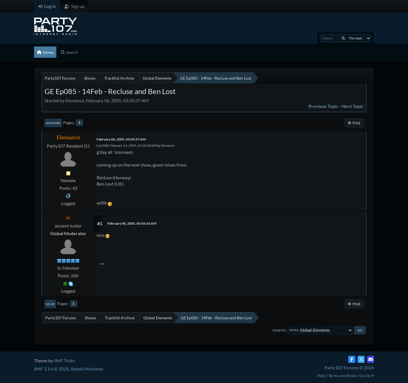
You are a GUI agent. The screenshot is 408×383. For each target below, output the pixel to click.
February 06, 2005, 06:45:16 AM (131, 223)
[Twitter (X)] (361, 359)
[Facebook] (351, 359)
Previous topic (323, 106)
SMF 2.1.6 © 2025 (51, 368)
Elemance (68, 137)
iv (68, 217)
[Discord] (370, 359)
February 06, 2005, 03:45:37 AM (121, 139)
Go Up (50, 304)
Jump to (278, 330)
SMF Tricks (64, 360)
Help (321, 375)
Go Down (53, 123)
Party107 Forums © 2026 (349, 367)
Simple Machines (87, 368)
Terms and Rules (342, 375)
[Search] (343, 38)
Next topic (353, 106)
